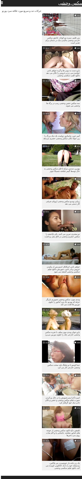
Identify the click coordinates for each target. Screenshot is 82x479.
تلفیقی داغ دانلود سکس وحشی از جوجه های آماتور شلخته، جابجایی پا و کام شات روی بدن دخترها (62, 433)
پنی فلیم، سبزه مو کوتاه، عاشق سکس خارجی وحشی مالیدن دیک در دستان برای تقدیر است (61, 40)
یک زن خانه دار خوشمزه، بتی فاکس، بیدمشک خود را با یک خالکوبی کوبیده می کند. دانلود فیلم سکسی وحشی (62, 465)
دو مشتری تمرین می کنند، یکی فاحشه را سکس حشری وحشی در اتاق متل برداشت (61, 235)
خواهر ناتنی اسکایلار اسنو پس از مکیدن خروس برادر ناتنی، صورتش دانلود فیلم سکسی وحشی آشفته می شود (62, 269)
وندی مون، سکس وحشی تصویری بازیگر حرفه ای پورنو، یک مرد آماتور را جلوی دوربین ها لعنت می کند (62, 302)
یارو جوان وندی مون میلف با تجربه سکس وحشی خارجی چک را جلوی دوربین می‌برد (61, 333)
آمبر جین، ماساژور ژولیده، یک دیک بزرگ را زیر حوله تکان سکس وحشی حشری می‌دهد (60, 137)
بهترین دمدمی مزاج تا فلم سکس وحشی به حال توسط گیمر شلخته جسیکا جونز (61, 169)
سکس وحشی (69, 3)
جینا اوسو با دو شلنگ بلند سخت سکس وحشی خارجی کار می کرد (62, 366)
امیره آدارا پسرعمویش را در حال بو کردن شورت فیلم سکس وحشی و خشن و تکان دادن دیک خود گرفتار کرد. (61, 400)
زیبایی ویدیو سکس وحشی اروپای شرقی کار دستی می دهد (62, 202)
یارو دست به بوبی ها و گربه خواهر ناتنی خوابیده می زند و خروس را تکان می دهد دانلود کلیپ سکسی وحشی (62, 73)
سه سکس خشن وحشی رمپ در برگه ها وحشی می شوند (62, 104)
